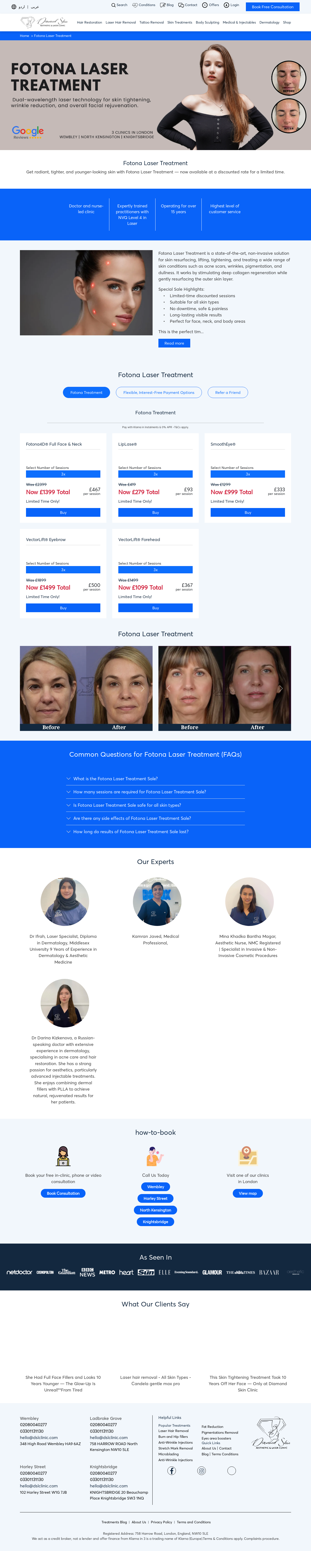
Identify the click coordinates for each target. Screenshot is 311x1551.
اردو (22, 6)
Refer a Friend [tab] (228, 392)
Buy (63, 512)
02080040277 (33, 1424)
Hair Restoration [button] (89, 22)
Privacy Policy (161, 1522)
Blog (166, 5)
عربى (35, 6)
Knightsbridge (155, 1221)
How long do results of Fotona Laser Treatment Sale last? (131, 831)
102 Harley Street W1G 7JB (43, 1492)
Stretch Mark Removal (175, 1448)
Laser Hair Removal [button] (121, 22)
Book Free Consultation (273, 6)
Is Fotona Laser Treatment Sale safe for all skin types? (127, 805)
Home (24, 36)
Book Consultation (63, 1193)
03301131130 (31, 1431)
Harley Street (155, 1198)
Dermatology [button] (269, 22)
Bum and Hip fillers (173, 1436)
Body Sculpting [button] (207, 22)
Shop (287, 22)
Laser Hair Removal (173, 1431)
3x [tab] (63, 474)
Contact (187, 5)
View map (248, 1193)
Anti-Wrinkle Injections (175, 1442)
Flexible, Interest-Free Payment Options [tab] (158, 392)
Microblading (168, 1454)
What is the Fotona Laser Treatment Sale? (115, 778)
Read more (174, 343)
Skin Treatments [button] (179, 22)
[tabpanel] (155, 517)
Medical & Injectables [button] (239, 22)
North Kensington (155, 1210)
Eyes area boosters (216, 1438)
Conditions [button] (143, 5)
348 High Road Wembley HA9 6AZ (50, 1443)
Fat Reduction (212, 1426)
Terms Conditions (225, 1454)
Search (119, 5)
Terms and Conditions (194, 1522)
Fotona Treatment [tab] (86, 392)
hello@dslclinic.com (39, 1437)
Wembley (155, 1186)
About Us (209, 1448)
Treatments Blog (114, 1522)
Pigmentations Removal (220, 1432)
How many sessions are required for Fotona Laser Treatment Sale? (139, 792)
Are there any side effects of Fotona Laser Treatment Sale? (132, 818)
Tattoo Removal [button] (151, 22)
